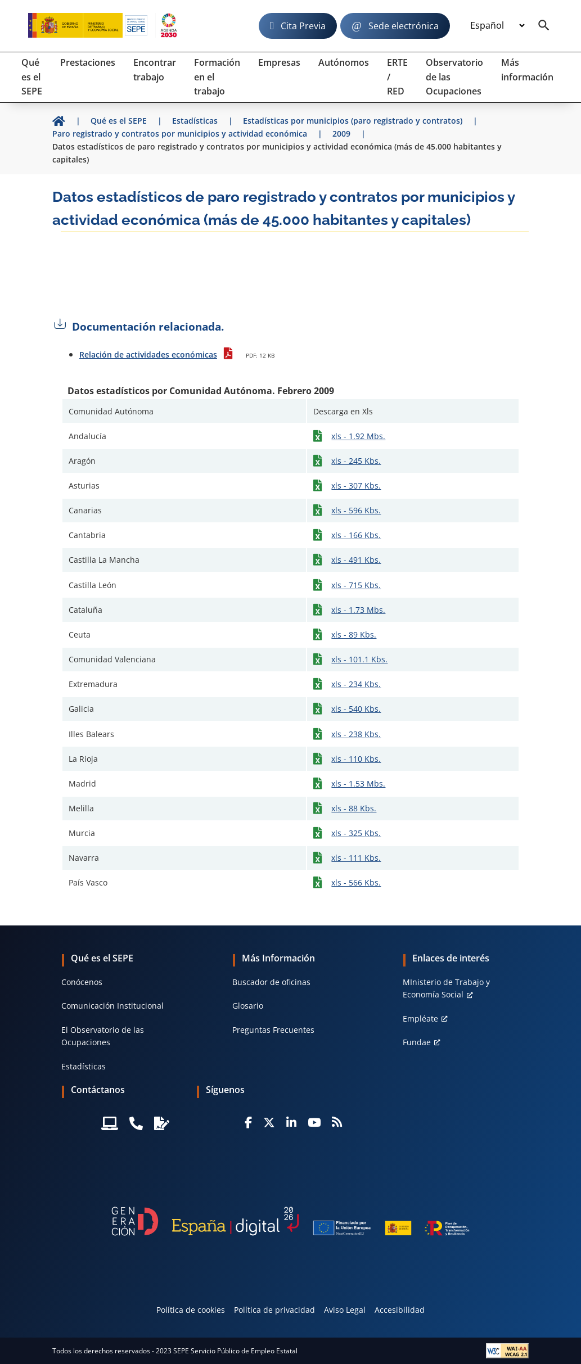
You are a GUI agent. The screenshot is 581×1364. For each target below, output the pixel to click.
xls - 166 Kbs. (356, 535)
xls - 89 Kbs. (353, 634)
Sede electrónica (403, 26)
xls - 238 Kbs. (356, 734)
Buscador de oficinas (271, 982)
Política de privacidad (274, 1309)
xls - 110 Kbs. (356, 758)
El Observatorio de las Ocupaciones (102, 1035)
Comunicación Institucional (112, 1005)
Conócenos (81, 982)
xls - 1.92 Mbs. (358, 436)
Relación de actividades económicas (148, 354)
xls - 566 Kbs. (356, 882)
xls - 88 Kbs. (353, 808)
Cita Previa (303, 26)
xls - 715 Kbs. (356, 585)
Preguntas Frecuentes (273, 1029)
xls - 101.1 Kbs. (359, 659)
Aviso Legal (345, 1309)
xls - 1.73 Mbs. (358, 609)
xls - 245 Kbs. (356, 460)
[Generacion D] (290, 1221)
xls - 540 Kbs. (356, 708)
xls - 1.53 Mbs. (358, 783)
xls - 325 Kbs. (356, 833)
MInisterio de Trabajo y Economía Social (446, 988)
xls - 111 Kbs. (356, 857)
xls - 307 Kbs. (356, 485)
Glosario (247, 1005)
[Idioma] (497, 26)
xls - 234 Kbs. (356, 684)
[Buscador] (544, 26)
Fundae (417, 1042)
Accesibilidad (400, 1309)
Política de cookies (190, 1309)
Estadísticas (83, 1066)
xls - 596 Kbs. (356, 510)
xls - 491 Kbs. (356, 559)
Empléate (420, 1018)
